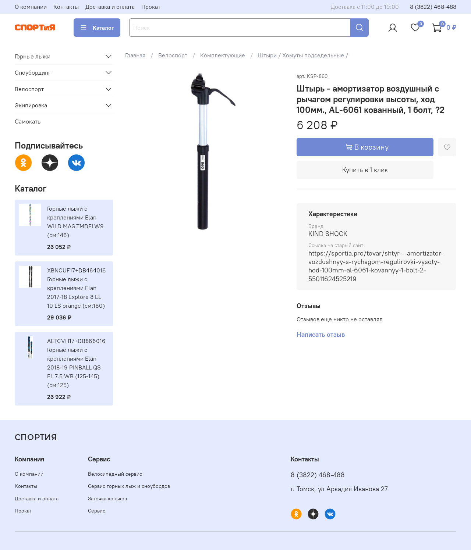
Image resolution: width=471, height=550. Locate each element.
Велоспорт (172, 55)
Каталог (97, 27)
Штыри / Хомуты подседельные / (303, 55)
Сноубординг (33, 72)
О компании (31, 6)
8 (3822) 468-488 (433, 6)
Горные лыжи (32, 56)
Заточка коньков (107, 498)
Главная (135, 55)
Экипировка (31, 105)
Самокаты (28, 121)
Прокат (150, 6)
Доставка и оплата (110, 6)
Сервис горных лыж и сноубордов (129, 486)
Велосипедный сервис (115, 474)
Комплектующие (222, 55)
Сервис (96, 510)
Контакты (66, 6)
